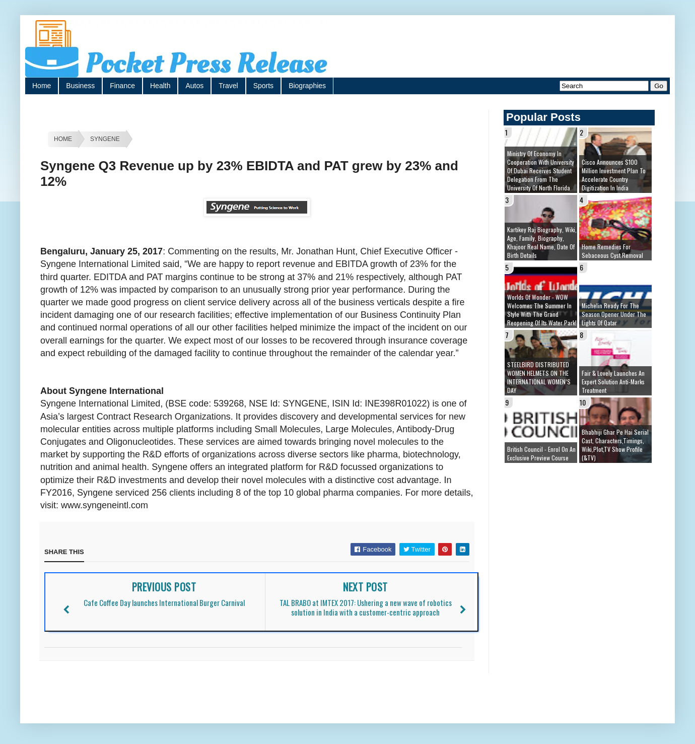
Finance (122, 86)
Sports (263, 86)
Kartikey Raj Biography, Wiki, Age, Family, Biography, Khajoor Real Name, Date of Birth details (542, 242)
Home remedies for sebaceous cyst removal (612, 250)
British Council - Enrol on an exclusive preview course (541, 453)
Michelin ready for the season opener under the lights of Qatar (614, 314)
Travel (228, 86)
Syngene (105, 139)
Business (80, 86)
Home (41, 86)
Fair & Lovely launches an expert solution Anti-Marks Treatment (613, 381)
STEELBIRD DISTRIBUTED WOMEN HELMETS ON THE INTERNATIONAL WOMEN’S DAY (539, 377)
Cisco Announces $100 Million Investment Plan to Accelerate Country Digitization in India (614, 175)
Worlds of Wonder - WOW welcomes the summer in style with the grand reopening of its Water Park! (542, 310)
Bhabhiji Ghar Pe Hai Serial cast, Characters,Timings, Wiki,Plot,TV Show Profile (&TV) (615, 445)
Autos (194, 86)
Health (160, 86)
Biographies (307, 86)
